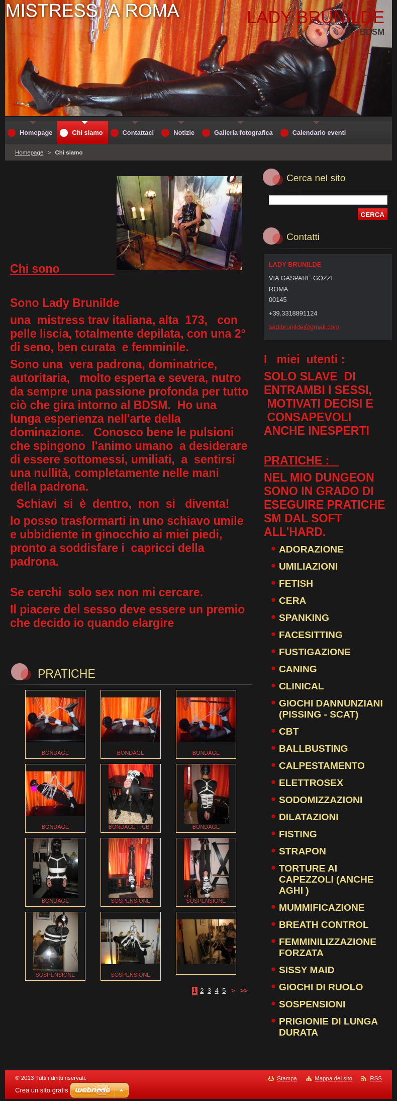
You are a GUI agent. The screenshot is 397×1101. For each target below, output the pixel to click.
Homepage (29, 152)
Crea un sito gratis (41, 1090)
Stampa (287, 1078)
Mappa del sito (333, 1078)
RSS (376, 1078)
